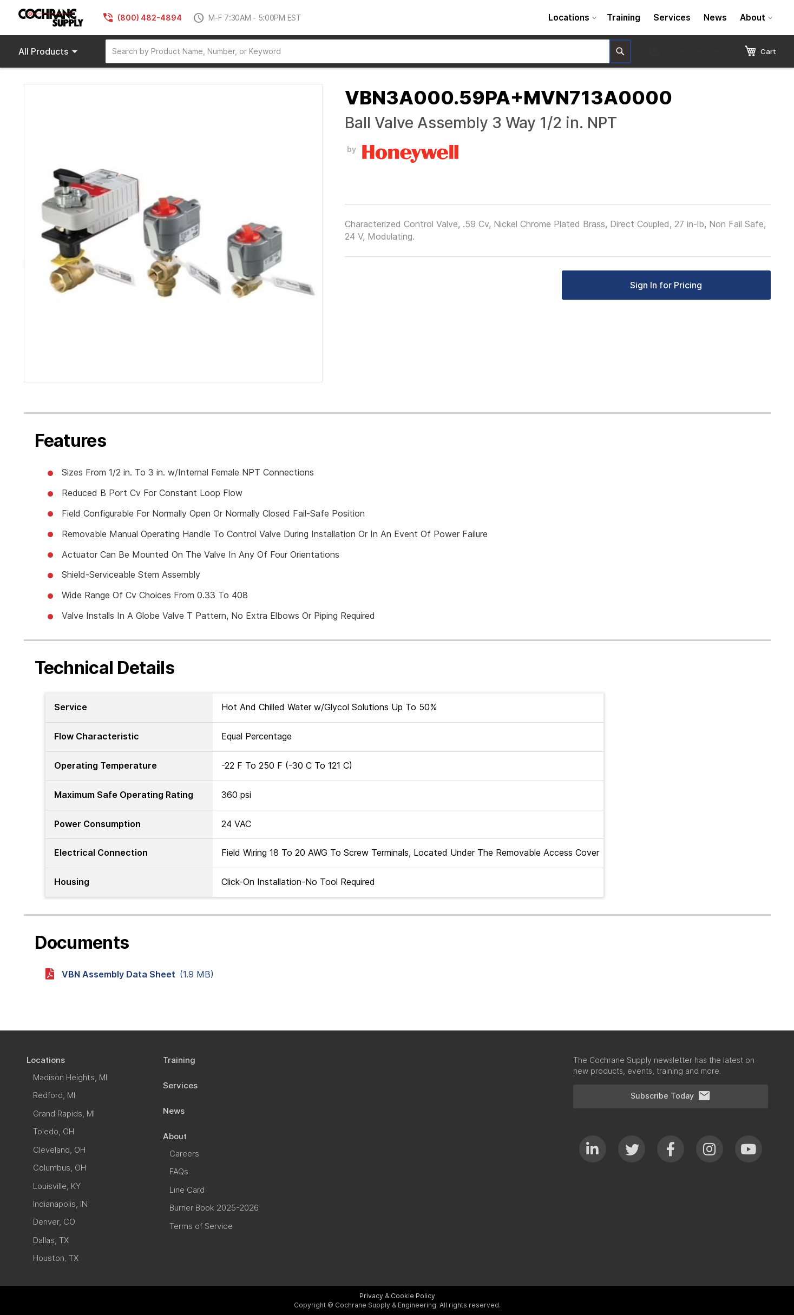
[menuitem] (571, 17)
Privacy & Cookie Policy (397, 1296)
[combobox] (357, 51)
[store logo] (50, 17)
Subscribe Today (671, 1095)
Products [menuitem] (49, 51)
